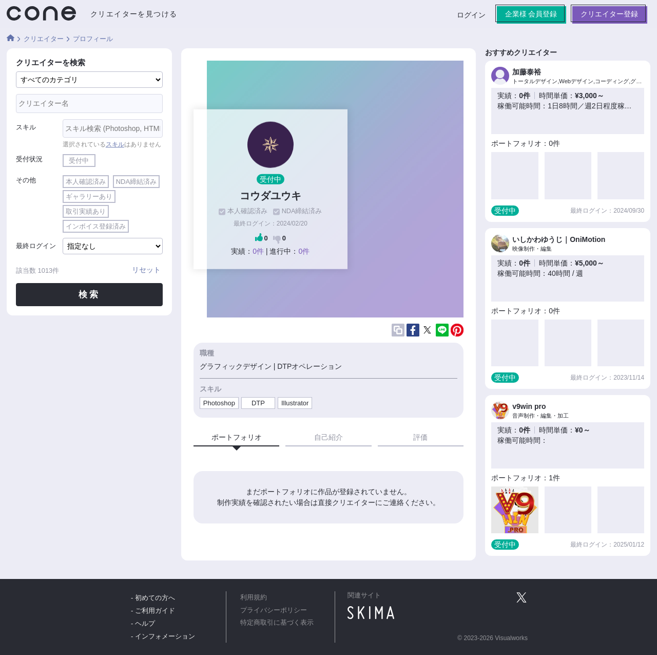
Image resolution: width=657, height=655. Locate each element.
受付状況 (29, 159)
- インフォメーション (163, 636)
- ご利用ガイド (153, 610)
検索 (89, 295)
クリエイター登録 (609, 14)
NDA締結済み (136, 181)
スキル (26, 127)
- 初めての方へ (153, 598)
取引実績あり (86, 211)
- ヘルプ (143, 623)
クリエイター (44, 38)
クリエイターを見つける (133, 14)
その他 (26, 180)
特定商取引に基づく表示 (277, 622)
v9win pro (529, 406)
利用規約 (253, 597)
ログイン (470, 15)
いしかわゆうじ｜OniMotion (558, 239)
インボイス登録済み (96, 226)
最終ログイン (36, 246)
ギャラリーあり (89, 196)
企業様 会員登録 (531, 14)
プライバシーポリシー (273, 610)
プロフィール (93, 38)
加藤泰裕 (526, 72)
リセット (146, 270)
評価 (420, 437)
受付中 (79, 160)
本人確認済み (86, 181)
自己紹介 (328, 437)
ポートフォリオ (236, 437)
